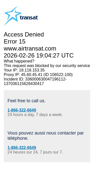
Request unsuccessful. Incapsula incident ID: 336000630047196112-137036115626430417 (47, 90)
